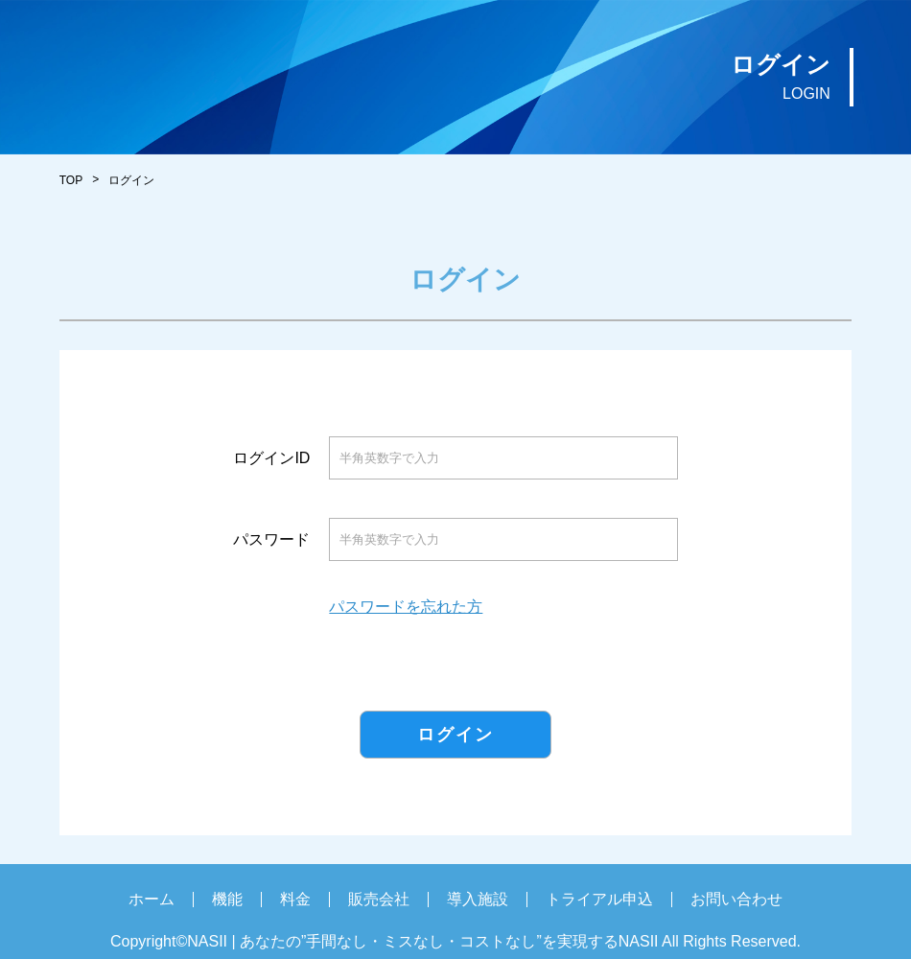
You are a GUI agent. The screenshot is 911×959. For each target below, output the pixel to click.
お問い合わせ (736, 899)
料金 (295, 899)
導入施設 (477, 899)
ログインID (271, 458)
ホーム (151, 899)
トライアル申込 (599, 899)
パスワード (271, 540)
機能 (227, 899)
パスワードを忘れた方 (405, 607)
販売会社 (378, 899)
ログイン (455, 734)
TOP (70, 180)
